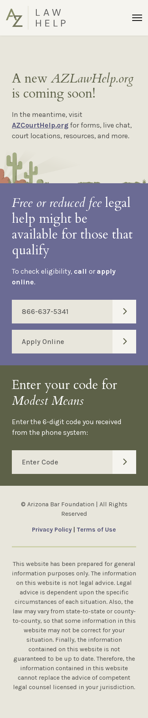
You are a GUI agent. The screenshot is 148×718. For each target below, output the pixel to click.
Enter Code (79, 462)
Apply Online (79, 341)
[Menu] (137, 18)
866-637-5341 (79, 311)
